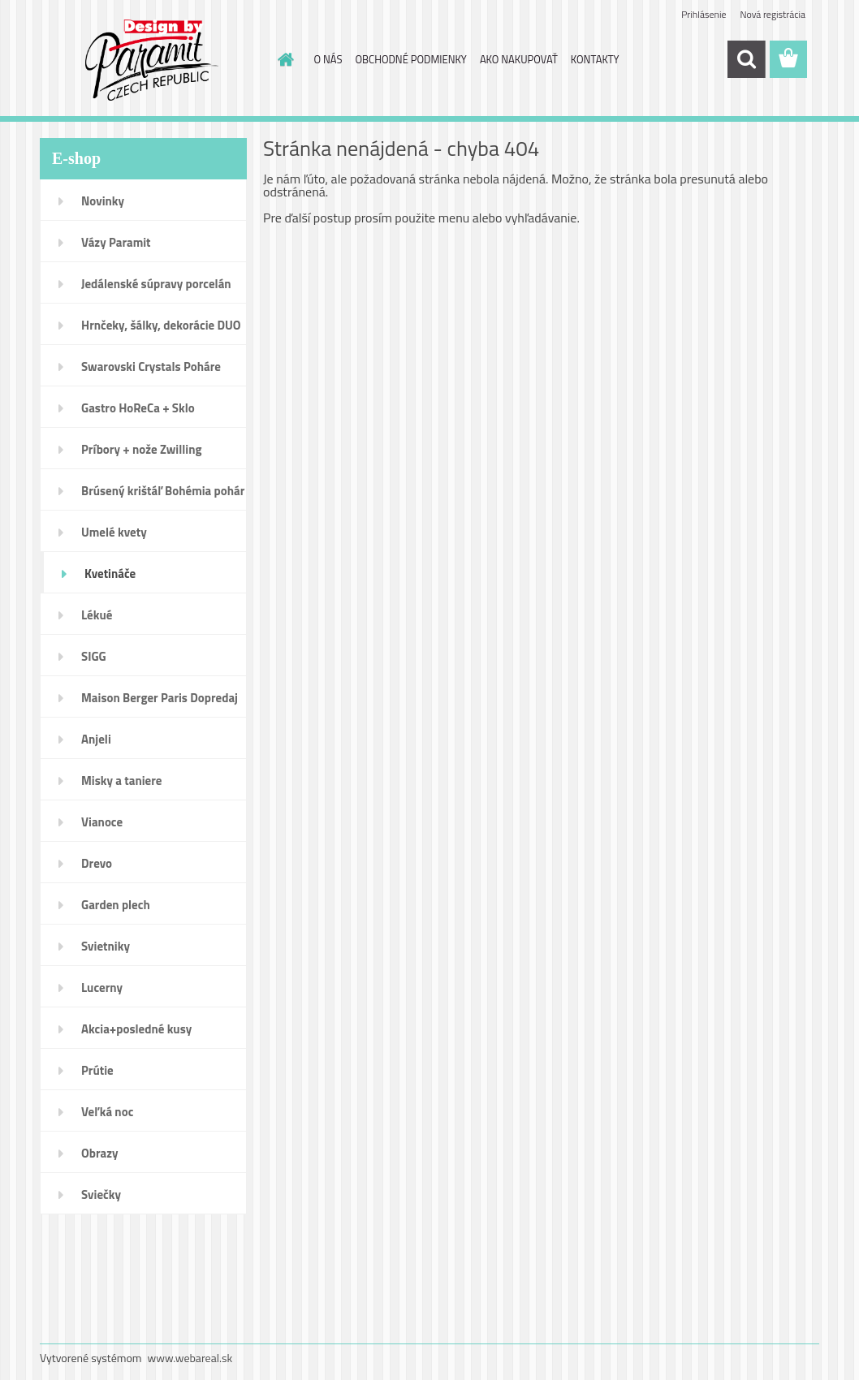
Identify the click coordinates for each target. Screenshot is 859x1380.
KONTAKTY (595, 59)
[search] (746, 59)
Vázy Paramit (116, 242)
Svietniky (105, 946)
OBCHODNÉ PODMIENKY (410, 59)
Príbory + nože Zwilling (141, 449)
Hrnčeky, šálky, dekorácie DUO (161, 325)
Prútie (97, 1070)
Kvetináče (110, 573)
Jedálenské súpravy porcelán (156, 283)
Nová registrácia (772, 14)
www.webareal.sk (190, 1357)
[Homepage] (283, 59)
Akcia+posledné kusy (136, 1029)
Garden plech (115, 904)
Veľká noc (107, 1111)
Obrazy (100, 1153)
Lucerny (102, 987)
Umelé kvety (114, 532)
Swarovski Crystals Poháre (151, 366)
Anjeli (96, 739)
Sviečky (101, 1194)
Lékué (96, 615)
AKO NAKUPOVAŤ (519, 59)
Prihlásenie (703, 14)
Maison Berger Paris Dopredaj (159, 697)
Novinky (102, 201)
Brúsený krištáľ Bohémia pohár (162, 490)
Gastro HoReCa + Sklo (138, 408)
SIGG (93, 656)
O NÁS (328, 59)
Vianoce (102, 822)
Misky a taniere (121, 780)
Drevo (96, 863)
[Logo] (151, 60)
